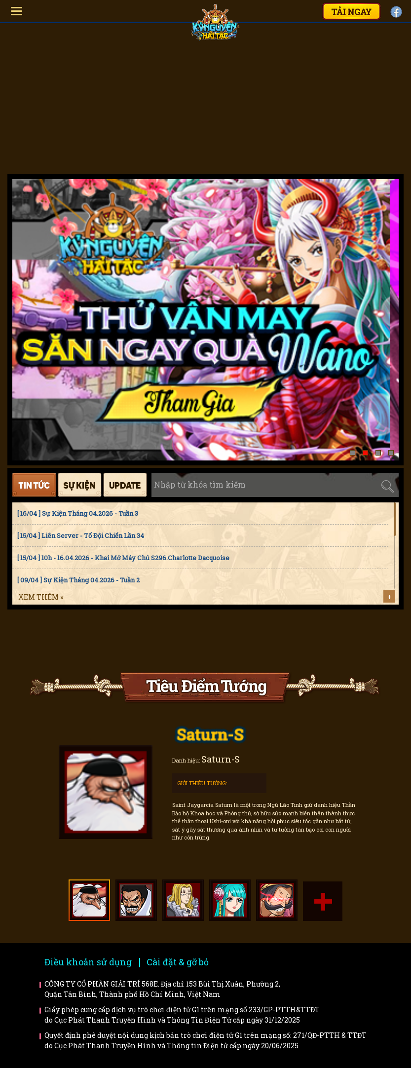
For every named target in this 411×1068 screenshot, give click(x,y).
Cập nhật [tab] (125, 485)
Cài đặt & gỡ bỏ (178, 962)
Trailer (340, 641)
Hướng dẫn (71, 641)
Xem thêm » (40, 597)
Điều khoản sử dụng (88, 962)
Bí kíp (250, 641)
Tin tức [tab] (34, 485)
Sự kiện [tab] (80, 485)
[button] (352, 453)
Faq (160, 641)
